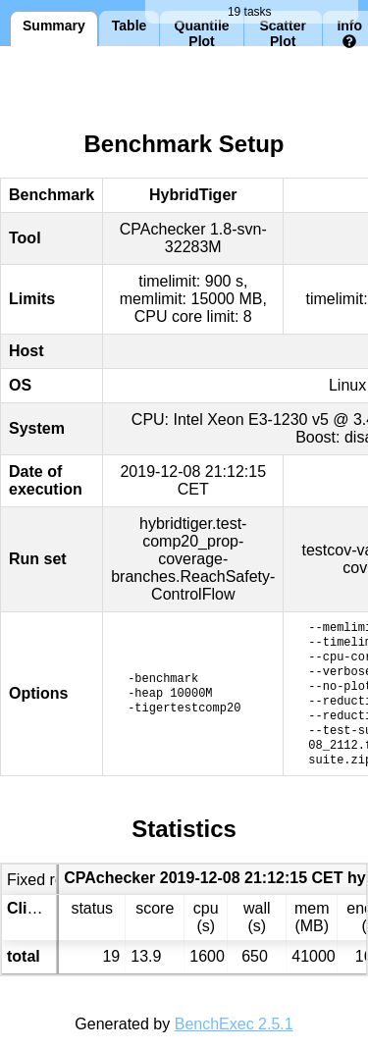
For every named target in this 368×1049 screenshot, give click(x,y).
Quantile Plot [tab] (202, 32)
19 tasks (252, 12)
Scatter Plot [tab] (282, 32)
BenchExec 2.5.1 (234, 1024)
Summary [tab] (54, 25)
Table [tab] (129, 25)
